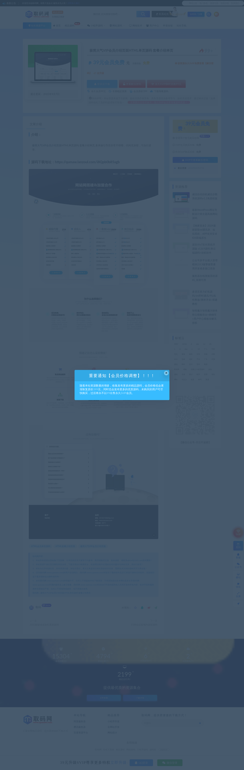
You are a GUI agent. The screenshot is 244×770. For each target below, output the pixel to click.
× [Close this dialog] (166, 373)
